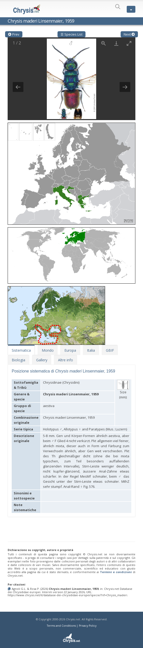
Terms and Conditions (61, 625)
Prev (13, 34)
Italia (91, 350)
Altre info (65, 360)
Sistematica (21, 350)
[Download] (116, 43)
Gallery (41, 360)
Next (129, 34)
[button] (71, 172)
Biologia (18, 360)
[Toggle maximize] (129, 43)
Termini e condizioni (116, 572)
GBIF (110, 350)
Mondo (48, 350)
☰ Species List (71, 34)
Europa (70, 350)
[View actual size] (103, 43)
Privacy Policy (87, 625)
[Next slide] (125, 87)
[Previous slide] (18, 87)
